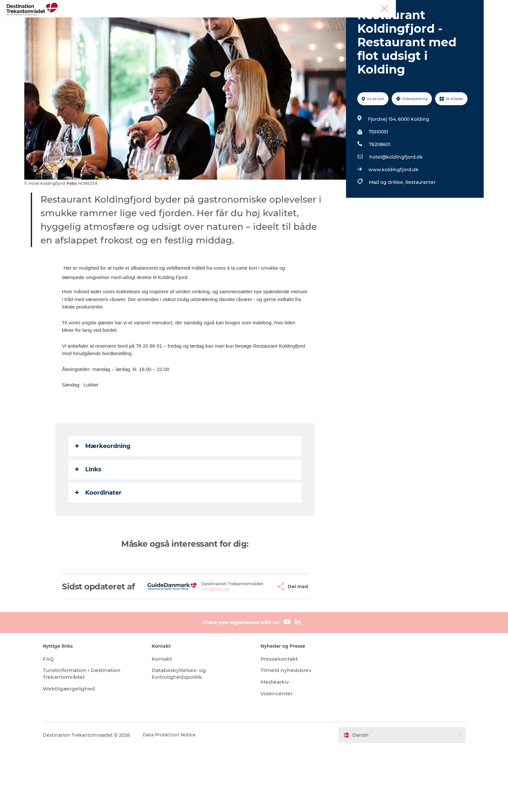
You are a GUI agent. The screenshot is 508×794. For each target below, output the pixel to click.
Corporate (472, 6)
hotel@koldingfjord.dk (395, 194)
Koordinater (99, 529)
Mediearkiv (275, 728)
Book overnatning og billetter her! (254, 28)
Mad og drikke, (386, 219)
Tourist (403, 6)
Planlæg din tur (367, 21)
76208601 (379, 181)
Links (89, 505)
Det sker (328, 21)
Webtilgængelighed (79, 735)
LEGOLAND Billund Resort (204, 21)
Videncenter (276, 740)
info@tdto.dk (200, 633)
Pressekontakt (279, 705)
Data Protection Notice (180, 781)
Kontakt (168, 705)
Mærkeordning (103, 482)
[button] (255, 628)
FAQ (58, 705)
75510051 (377, 169)
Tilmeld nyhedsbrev (286, 716)
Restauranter (420, 219)
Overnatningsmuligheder (277, 21)
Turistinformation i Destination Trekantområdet (93, 719)
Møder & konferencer (437, 6)
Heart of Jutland (142, 21)
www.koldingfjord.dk (393, 206)
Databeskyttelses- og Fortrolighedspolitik (185, 719)
